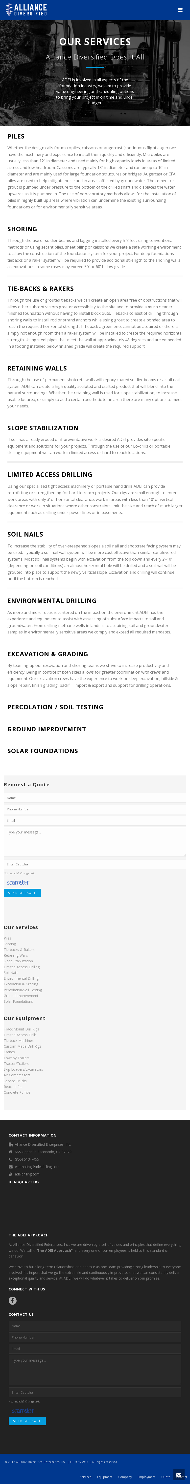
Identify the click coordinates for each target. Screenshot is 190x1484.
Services (85, 1477)
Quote (165, 1477)
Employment (146, 1477)
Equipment (104, 1477)
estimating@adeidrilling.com (37, 1167)
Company (125, 1477)
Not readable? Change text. (19, 873)
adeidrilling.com (27, 1174)
